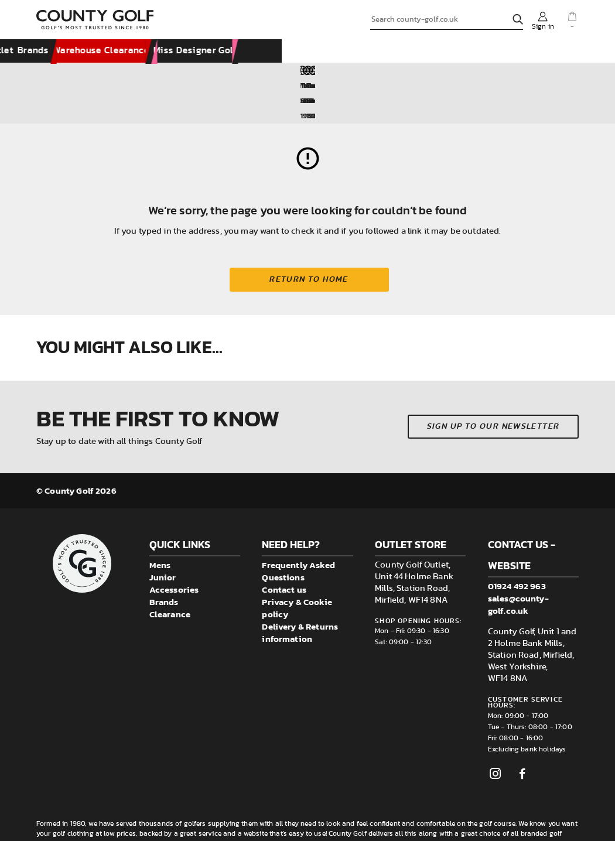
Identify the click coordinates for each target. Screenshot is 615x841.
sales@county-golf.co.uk (518, 559)
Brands (400, 51)
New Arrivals (74, 51)
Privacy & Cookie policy (297, 563)
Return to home (311, 234)
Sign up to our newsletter (493, 382)
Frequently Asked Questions (298, 526)
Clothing (144, 51)
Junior (162, 532)
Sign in (543, 26)
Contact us (284, 544)
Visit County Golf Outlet (317, 51)
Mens (160, 520)
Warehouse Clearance (479, 51)
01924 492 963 (517, 541)
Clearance (169, 569)
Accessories (219, 51)
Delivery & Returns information (300, 587)
